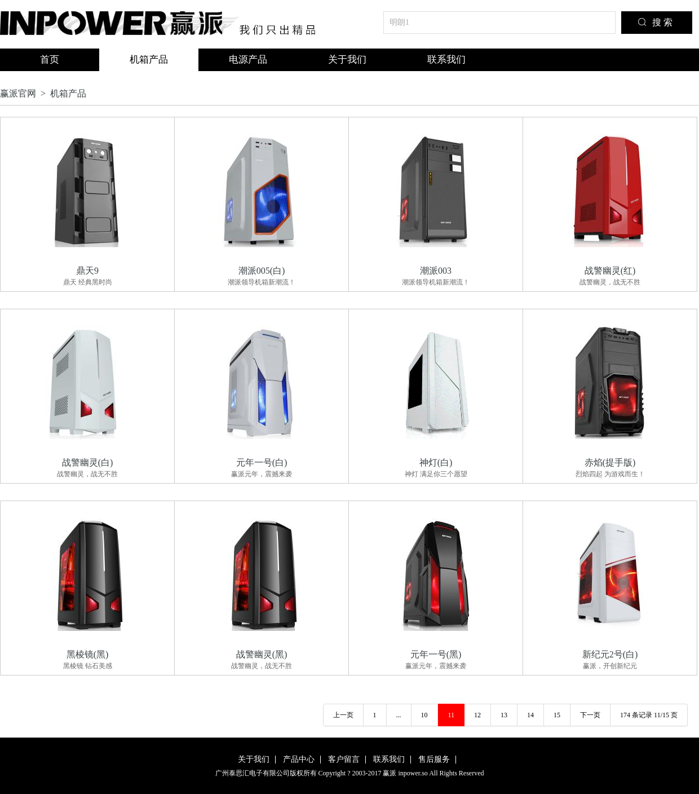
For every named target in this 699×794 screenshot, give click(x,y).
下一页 (590, 715)
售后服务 (434, 759)
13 (504, 715)
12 (477, 715)
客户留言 (344, 759)
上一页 (343, 715)
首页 (49, 59)
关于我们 (347, 59)
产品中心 (299, 759)
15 (557, 715)
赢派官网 (18, 93)
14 (530, 715)
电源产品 (248, 59)
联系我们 (446, 59)
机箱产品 (149, 59)
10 (424, 715)
